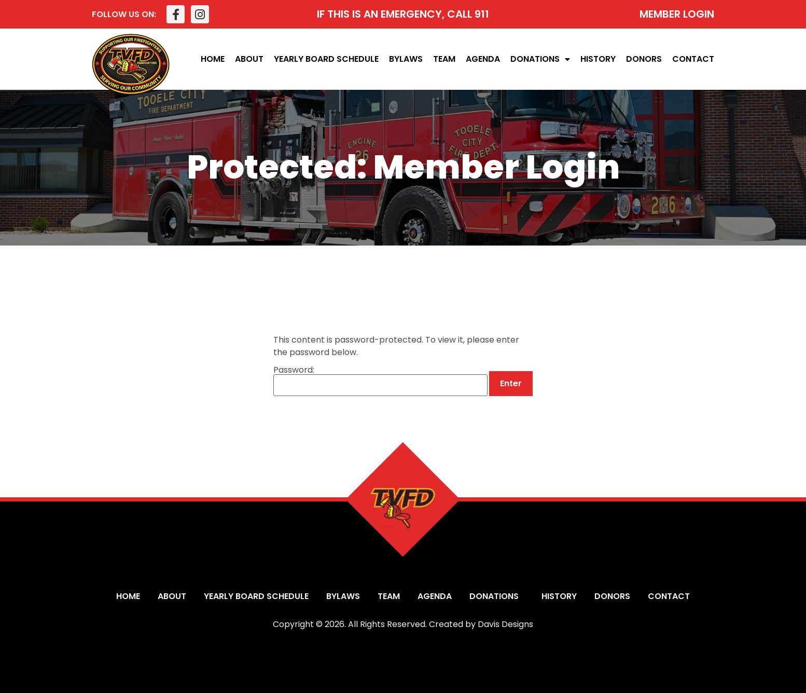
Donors (644, 59)
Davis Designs (505, 624)
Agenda (483, 59)
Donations (540, 59)
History (598, 59)
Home (213, 59)
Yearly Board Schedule (326, 59)
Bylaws (406, 59)
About (249, 59)
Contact (693, 59)
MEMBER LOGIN (677, 14)
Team (444, 59)
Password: (380, 381)
